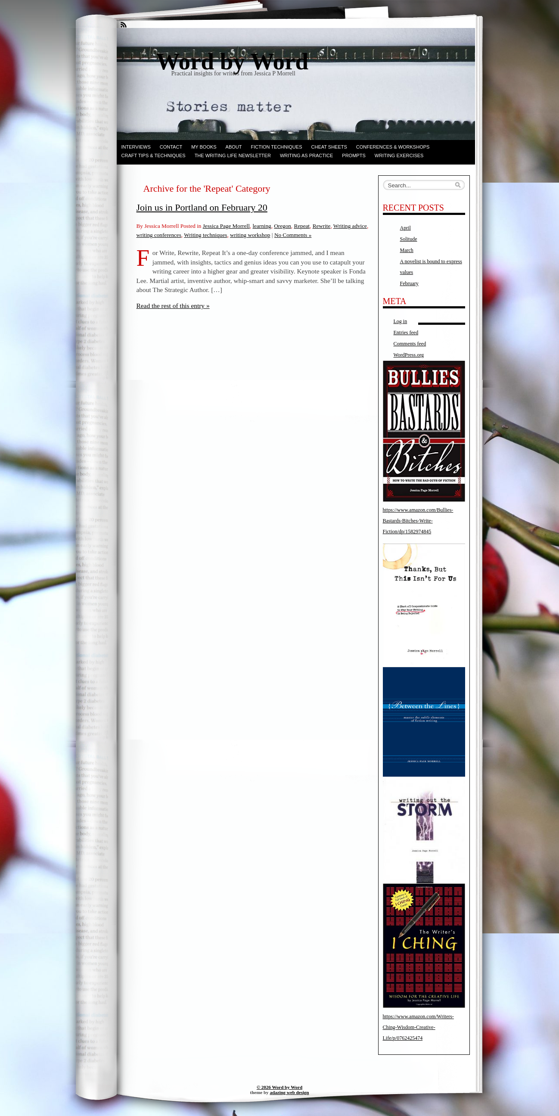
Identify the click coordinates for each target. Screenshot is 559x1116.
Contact (171, 146)
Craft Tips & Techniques (153, 155)
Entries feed (406, 333)
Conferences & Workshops (393, 146)
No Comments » (292, 235)
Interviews (136, 146)
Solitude (408, 239)
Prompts (353, 155)
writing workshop (250, 235)
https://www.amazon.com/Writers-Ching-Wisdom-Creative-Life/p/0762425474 (418, 1027)
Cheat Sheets (329, 146)
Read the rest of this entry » (173, 305)
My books (203, 146)
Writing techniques (205, 235)
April (405, 228)
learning (261, 226)
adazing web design (289, 1092)
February (409, 283)
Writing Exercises (399, 155)
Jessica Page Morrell (226, 226)
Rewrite (322, 226)
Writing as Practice (306, 155)
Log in (400, 321)
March (406, 250)
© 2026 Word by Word (279, 1087)
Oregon (282, 226)
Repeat (302, 226)
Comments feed (410, 344)
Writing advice (350, 226)
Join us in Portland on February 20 (202, 207)
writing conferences (159, 235)
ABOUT (234, 146)
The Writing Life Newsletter (233, 155)
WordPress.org (409, 355)
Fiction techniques (276, 146)
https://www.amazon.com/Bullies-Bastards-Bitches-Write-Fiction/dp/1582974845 (418, 521)
